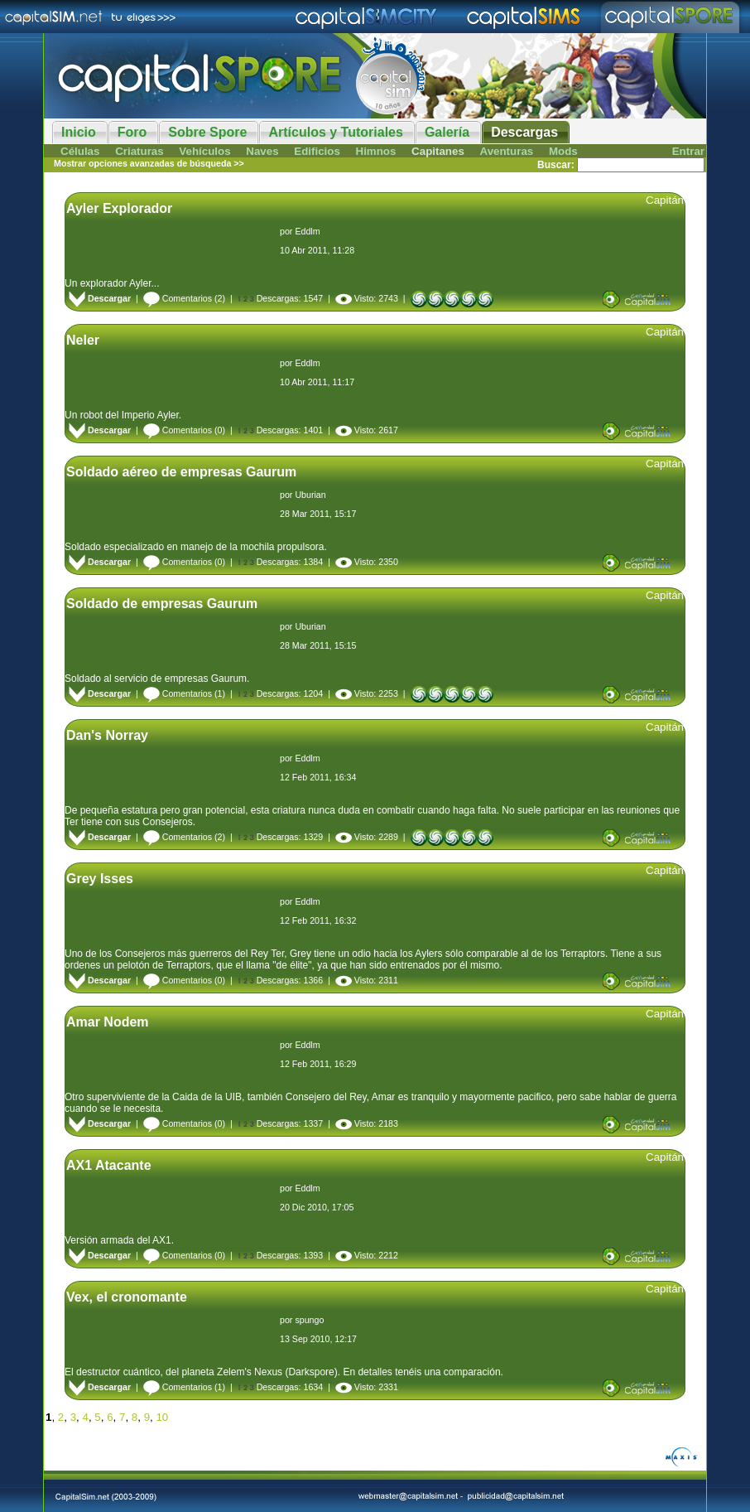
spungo (309, 1320)
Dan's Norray (107, 735)
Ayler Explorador (119, 208)
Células (79, 151)
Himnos (376, 151)
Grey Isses (99, 879)
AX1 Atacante (108, 1165)
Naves (262, 151)
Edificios (317, 151)
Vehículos (204, 151)
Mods (563, 151)
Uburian (310, 495)
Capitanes (437, 151)
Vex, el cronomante (126, 1297)
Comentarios (177, 298)
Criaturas (139, 151)
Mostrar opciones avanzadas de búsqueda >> (149, 163)
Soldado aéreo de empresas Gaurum (181, 472)
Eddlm (307, 231)
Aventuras (507, 151)
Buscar (554, 165)
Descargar (100, 298)
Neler (82, 340)
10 (162, 1417)
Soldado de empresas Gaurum (161, 604)
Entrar (688, 151)
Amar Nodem (107, 1022)
